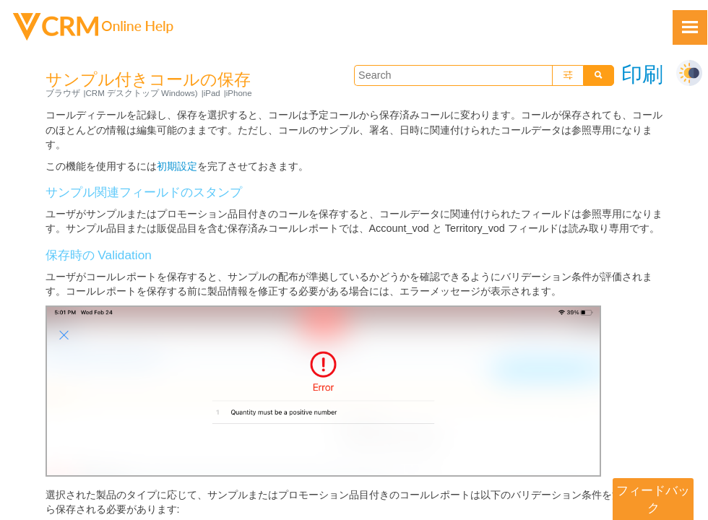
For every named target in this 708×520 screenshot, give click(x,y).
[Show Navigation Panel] (690, 27)
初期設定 (177, 166)
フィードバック (653, 499)
